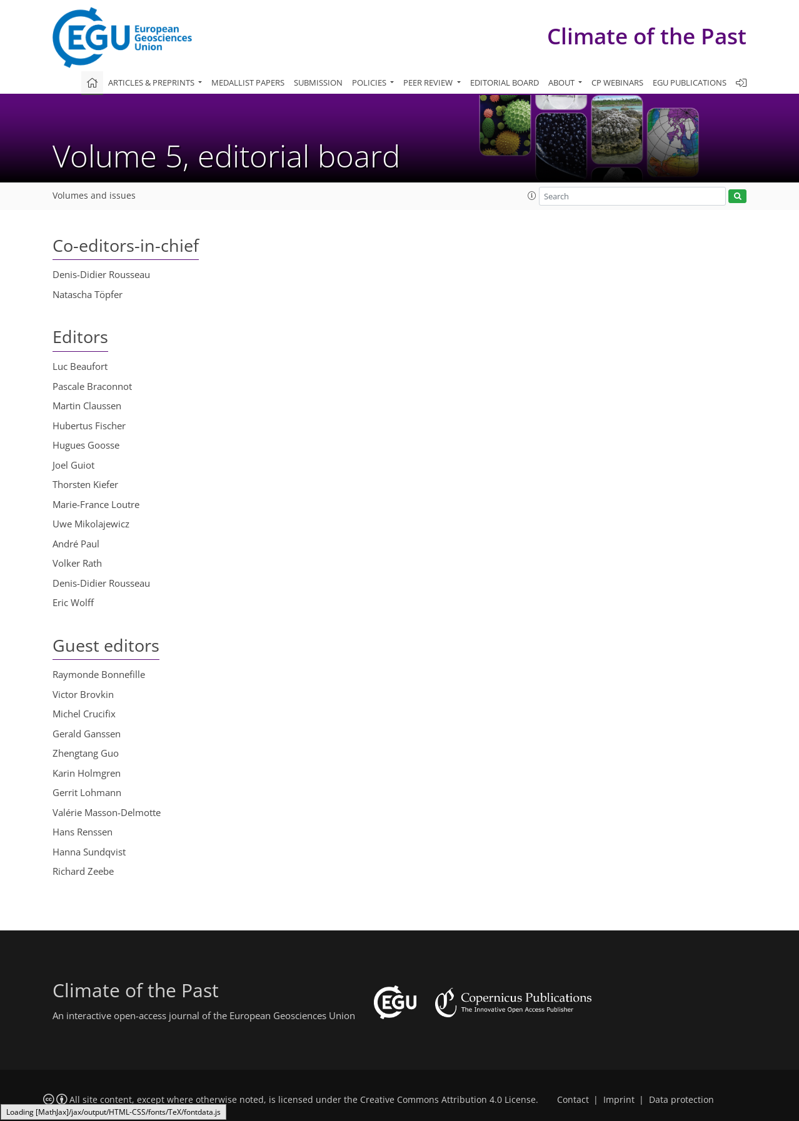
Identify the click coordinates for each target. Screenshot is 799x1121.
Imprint (619, 1099)
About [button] (562, 82)
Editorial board (504, 82)
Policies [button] (370, 82)
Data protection (681, 1099)
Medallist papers (247, 82)
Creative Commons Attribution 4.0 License (448, 1099)
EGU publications (689, 82)
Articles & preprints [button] (152, 82)
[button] (532, 195)
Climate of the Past (646, 36)
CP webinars (617, 82)
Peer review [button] (429, 82)
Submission (318, 82)
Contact (573, 1099)
